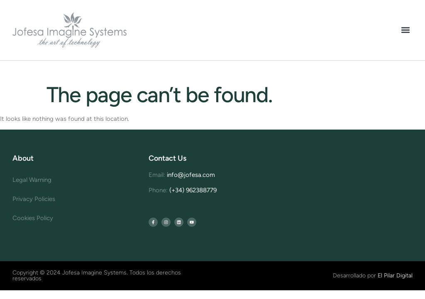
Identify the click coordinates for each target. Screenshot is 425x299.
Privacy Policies (33, 199)
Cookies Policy (32, 218)
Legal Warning (31, 180)
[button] (406, 30)
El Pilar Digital (395, 275)
